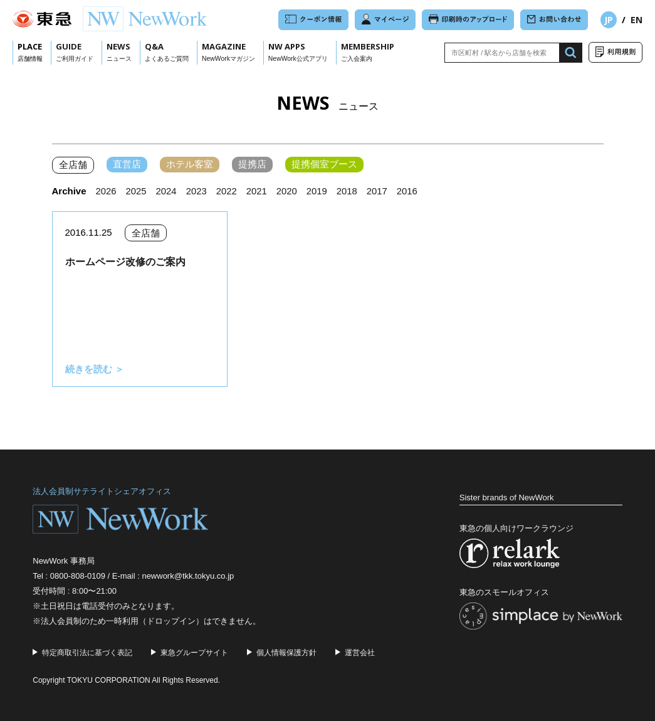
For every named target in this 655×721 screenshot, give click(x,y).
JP (608, 20)
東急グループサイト (194, 652)
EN (636, 20)
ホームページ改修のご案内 (125, 261)
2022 (227, 191)
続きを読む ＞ (94, 369)
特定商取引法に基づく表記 (87, 652)
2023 (197, 191)
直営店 (127, 164)
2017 (379, 191)
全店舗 (73, 165)
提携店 (252, 164)
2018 (348, 191)
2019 (318, 191)
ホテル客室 (189, 164)
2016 (409, 191)
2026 (106, 191)
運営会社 (360, 652)
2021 (257, 191)
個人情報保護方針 (286, 652)
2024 (166, 191)
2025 (136, 191)
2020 (288, 191)
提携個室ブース (324, 164)
